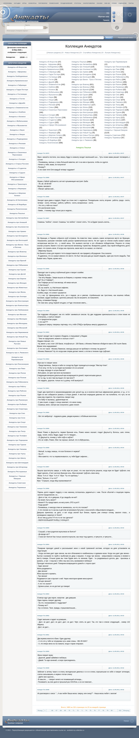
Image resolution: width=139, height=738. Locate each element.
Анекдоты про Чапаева (17, 449)
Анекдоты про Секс (17, 413)
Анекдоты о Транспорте (17, 184)
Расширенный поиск (125, 37)
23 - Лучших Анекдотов (110, 52)
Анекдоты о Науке (17, 130)
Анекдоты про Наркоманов (17, 332)
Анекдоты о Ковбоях (17, 112)
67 (56, 710)
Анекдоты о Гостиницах (17, 94)
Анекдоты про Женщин (17, 283)
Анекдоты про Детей (17, 274)
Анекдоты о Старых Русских (17, 164)
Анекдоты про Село (17, 418)
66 (52, 710)
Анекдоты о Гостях (17, 99)
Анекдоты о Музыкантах (17, 125)
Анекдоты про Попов (17, 373)
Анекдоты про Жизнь (17, 292)
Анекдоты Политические (17, 209)
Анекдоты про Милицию (17, 319)
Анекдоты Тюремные (17, 487)
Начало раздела (54, 52)
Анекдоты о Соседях (17, 159)
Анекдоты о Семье (17, 148)
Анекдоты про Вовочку (17, 252)
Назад (40, 710)
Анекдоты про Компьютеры (17, 305)
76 (95, 710)
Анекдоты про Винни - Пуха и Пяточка (86, 80)
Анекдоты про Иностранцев (17, 301)
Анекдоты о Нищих (17, 134)
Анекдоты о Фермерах (17, 188)
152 (120, 710)
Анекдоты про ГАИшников (17, 265)
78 (103, 710)
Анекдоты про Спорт (17, 422)
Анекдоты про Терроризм (17, 440)
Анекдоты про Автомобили (17, 218)
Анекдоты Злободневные (17, 76)
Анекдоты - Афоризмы (17, 72)
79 (107, 710)
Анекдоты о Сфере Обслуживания (52, 125)
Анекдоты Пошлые (17, 213)
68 (61, 710)
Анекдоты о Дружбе (17, 103)
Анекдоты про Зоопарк (17, 296)
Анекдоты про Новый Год (17, 337)
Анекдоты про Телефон (17, 436)
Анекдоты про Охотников (17, 348)
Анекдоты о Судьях (17, 173)
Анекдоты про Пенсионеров (17, 364)
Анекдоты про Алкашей (17, 222)
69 (65, 710)
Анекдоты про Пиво (17, 368)
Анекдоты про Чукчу (17, 454)
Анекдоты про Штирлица (17, 467)
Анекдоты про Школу (17, 458)
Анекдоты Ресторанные (17, 471)
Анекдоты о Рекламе (17, 143)
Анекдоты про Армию (17, 231)
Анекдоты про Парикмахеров (115, 62)
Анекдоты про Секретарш (17, 409)
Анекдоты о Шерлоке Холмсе (50, 135)
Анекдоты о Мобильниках (17, 121)
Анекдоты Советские (17, 483)
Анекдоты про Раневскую (17, 400)
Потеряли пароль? (22, 30)
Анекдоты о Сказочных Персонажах (53, 110)
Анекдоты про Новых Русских (83, 135)
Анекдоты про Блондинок (17, 236)
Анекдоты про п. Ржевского (17, 352)
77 (99, 710)
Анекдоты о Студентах (17, 168)
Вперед (126, 710)
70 (69, 710)
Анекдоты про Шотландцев (17, 463)
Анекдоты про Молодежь (17, 323)
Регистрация (11, 30)
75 (90, 710)
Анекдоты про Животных (17, 287)
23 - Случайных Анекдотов (90, 52)
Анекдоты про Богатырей (17, 240)
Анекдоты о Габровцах (17, 85)
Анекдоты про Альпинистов (17, 227)
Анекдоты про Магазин (17, 314)
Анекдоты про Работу (17, 386)
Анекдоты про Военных (17, 256)
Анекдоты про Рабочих (17, 391)
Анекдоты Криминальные (17, 81)
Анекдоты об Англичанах (17, 200)
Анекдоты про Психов (17, 377)
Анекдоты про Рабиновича (17, 382)
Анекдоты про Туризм (17, 444)
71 (73, 710)
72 (78, 710)
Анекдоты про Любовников (17, 310)
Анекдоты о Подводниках (17, 139)
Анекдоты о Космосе (17, 116)
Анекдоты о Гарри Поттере (17, 89)
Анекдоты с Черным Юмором (115, 130)
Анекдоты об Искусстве (17, 67)
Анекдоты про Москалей (17, 328)
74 (86, 710)
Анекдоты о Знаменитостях (17, 107)
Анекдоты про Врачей (17, 260)
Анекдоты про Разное (17, 395)
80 (112, 710)
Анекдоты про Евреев (17, 278)
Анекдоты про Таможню (17, 427)
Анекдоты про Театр (17, 431)
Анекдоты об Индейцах (17, 204)
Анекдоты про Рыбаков (17, 404)
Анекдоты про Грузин (17, 270)
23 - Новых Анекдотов (70, 52)
